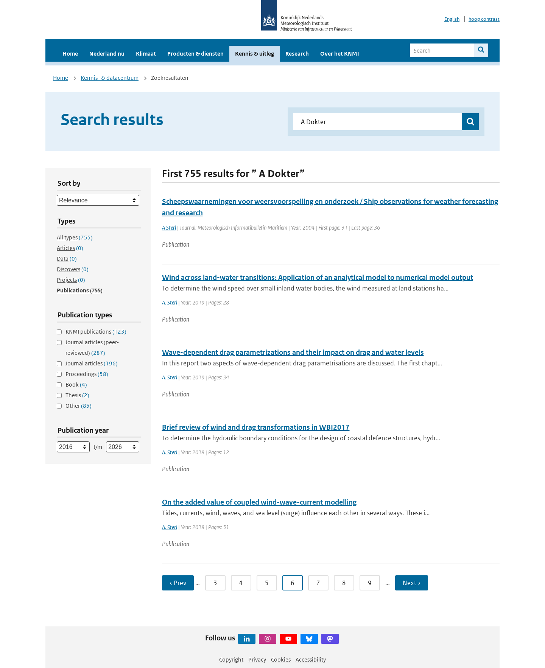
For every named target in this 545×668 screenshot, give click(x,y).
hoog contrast (484, 19)
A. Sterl (169, 302)
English (451, 19)
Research (297, 53)
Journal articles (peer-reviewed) (92, 347)
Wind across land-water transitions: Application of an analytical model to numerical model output (317, 277)
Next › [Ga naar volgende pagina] (411, 583)
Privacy (257, 659)
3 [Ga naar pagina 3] (215, 583)
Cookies (281, 659)
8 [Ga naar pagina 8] (344, 583)
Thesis (77, 395)
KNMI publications (95, 331)
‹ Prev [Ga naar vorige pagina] (178, 583)
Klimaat (146, 53)
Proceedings (86, 373)
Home (70, 53)
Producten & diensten (195, 53)
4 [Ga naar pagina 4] (241, 583)
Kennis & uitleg (254, 53)
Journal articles (91, 363)
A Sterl (169, 227)
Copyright (231, 659)
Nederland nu (107, 53)
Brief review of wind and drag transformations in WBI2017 (256, 427)
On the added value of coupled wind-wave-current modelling (259, 502)
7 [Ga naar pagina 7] (318, 583)
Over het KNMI (339, 53)
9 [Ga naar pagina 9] (370, 583)
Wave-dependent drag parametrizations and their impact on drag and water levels (293, 352)
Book (76, 384)
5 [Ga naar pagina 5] (267, 583)
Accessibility (311, 659)
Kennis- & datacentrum (110, 77)
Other (78, 405)
